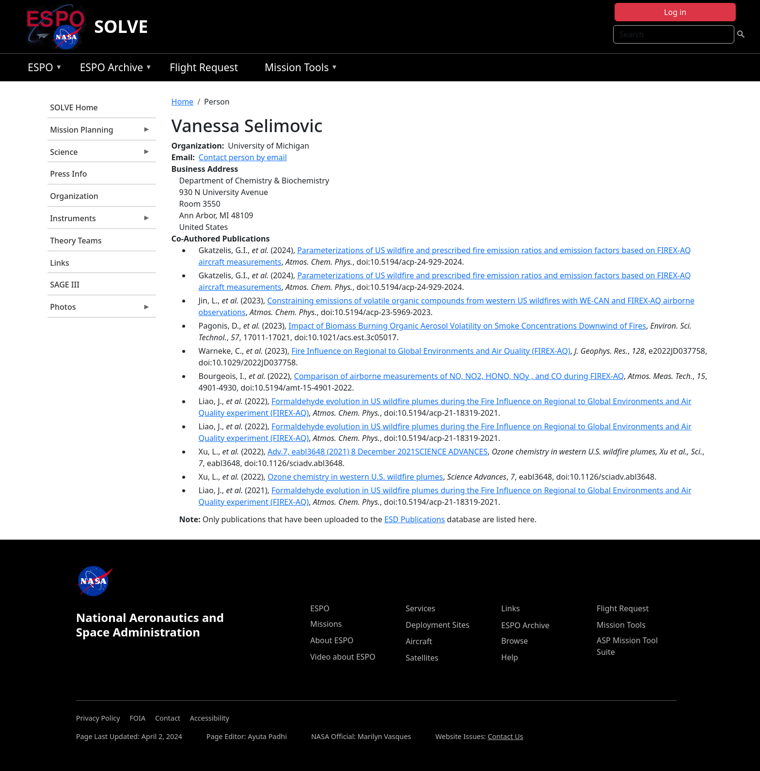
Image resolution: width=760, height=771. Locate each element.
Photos (99, 309)
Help (509, 657)
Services (420, 608)
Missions (326, 624)
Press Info (68, 173)
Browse (514, 640)
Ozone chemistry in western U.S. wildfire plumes (355, 476)
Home (183, 101)
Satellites (422, 657)
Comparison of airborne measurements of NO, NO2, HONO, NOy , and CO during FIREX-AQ (459, 376)
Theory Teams (76, 240)
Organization (74, 196)
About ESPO (331, 640)
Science (99, 154)
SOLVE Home (74, 107)
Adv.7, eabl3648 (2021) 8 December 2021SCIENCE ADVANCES (378, 451)
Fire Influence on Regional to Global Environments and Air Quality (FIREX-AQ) (430, 351)
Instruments (99, 220)
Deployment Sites (437, 625)
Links (59, 262)
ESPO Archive (113, 68)
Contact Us (505, 736)
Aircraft (419, 641)
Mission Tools (299, 68)
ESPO (42, 68)
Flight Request (204, 67)
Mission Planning (99, 132)
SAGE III (64, 284)
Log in (675, 12)
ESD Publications (414, 519)
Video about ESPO (343, 656)
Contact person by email (243, 157)
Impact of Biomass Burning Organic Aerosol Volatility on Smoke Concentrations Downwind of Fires (467, 325)
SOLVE (121, 26)
